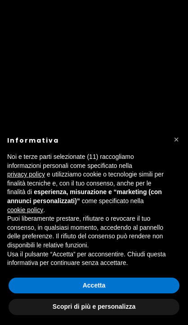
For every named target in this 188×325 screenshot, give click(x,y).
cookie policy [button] (25, 210)
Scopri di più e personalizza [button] (94, 306)
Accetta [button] (94, 285)
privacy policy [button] (26, 174)
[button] (176, 139)
